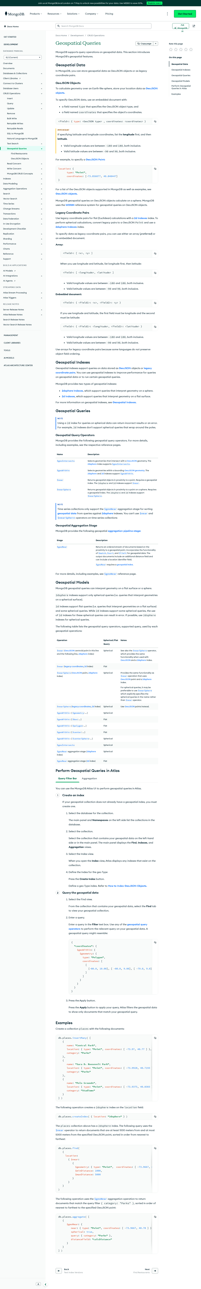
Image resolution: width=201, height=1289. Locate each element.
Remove (11, 113)
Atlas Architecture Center (18, 365)
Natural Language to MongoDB (22, 138)
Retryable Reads (15, 128)
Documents (8, 68)
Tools (7, 350)
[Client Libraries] (22, 78)
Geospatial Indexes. (124, 402)
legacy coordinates (74, 666)
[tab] (67, 778)
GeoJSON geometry (134, 470)
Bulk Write (12, 118)
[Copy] (155, 121)
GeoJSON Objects (20, 158)
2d (102, 473)
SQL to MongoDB (15, 133)
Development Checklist (14, 228)
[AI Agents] (22, 280)
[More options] (155, 43)
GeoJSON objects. (67, 193)
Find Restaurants (19, 153)
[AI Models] (22, 270)
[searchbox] (103, 26)
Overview (7, 63)
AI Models (9, 358)
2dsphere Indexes (66, 226)
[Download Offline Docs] (38, 1284)
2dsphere (92, 464)
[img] (171, 49)
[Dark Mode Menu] (194, 26)
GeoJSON (132, 461)
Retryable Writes (15, 123)
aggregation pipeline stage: (124, 530)
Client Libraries (12, 343)
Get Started (185, 13)
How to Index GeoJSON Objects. (127, 885)
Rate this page (176, 43)
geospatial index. (125, 564)
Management (11, 335)
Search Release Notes (13, 319)
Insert (10, 98)
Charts (6, 248)
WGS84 (70, 204)
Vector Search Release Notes (17, 324)
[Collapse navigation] (45, 1284)
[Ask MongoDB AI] (180, 26)
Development (11, 44)
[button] (23, 57)
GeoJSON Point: (95, 159)
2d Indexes (140, 218)
